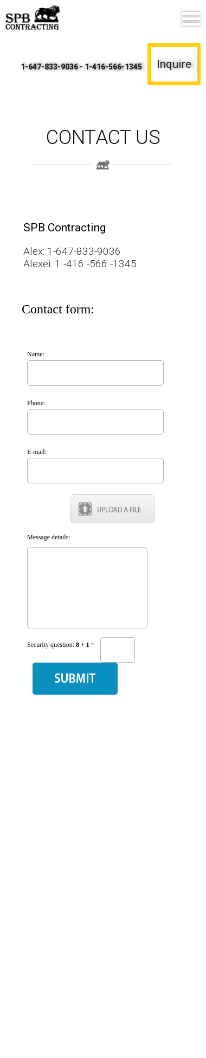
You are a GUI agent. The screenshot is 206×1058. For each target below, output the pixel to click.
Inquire (174, 64)
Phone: (36, 403)
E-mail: (37, 452)
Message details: (48, 537)
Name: (35, 354)
